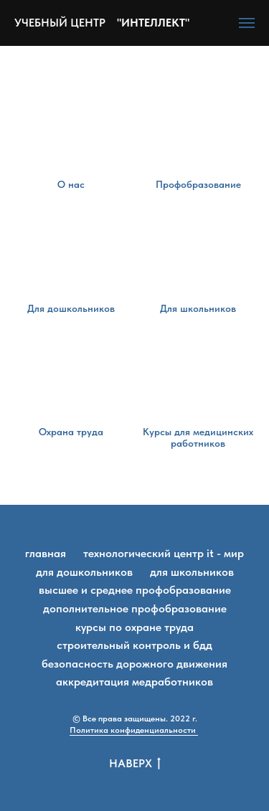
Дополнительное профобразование (135, 608)
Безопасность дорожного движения (134, 663)
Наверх (135, 764)
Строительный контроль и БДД (134, 645)
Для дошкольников (84, 572)
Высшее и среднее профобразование (135, 590)
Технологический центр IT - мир (163, 553)
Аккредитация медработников (134, 681)
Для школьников (192, 572)
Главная (45, 553)
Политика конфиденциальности (134, 730)
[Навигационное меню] (247, 23)
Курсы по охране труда (134, 627)
